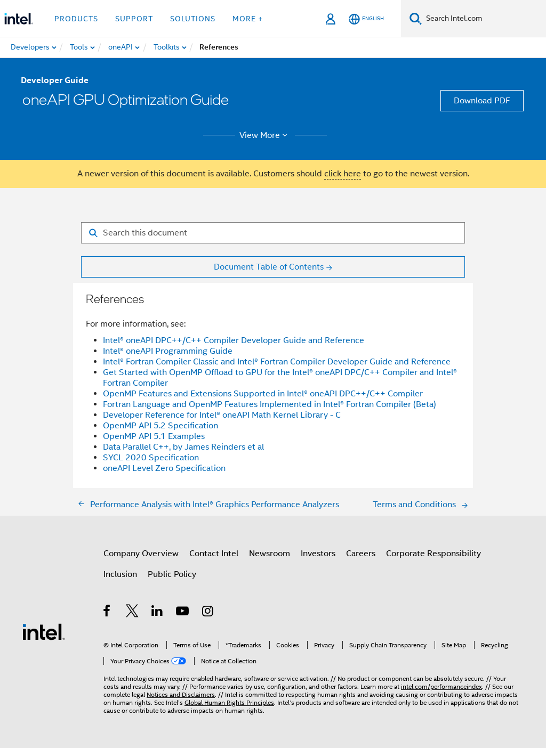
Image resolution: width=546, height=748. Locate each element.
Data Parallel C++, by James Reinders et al (183, 447)
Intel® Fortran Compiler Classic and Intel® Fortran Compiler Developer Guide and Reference (277, 361)
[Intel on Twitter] (132, 612)
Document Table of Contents (269, 267)
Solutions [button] (192, 18)
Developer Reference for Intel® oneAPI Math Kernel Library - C (222, 415)
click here (342, 173)
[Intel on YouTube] (183, 612)
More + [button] (247, 18)
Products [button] (76, 18)
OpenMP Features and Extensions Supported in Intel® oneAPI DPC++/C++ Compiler (263, 393)
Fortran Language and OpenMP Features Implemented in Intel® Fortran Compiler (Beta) (269, 404)
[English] (366, 19)
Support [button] (134, 18)
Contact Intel (213, 553)
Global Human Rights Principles (229, 702)
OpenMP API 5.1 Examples (154, 436)
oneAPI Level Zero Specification (164, 468)
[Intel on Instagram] (208, 612)
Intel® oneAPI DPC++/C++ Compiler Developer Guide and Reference (233, 340)
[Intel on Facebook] (107, 612)
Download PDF (482, 100)
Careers (360, 553)
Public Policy (172, 574)
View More (265, 135)
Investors (318, 553)
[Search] (416, 18)
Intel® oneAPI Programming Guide (167, 351)
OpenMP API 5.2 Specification (160, 425)
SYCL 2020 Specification (151, 457)
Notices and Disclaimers (181, 694)
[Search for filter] (273, 232)
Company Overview (141, 553)
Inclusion (120, 574)
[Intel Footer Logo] (43, 631)
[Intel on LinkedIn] (157, 612)
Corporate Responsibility (433, 553)
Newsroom (269, 553)
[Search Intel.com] (484, 19)
